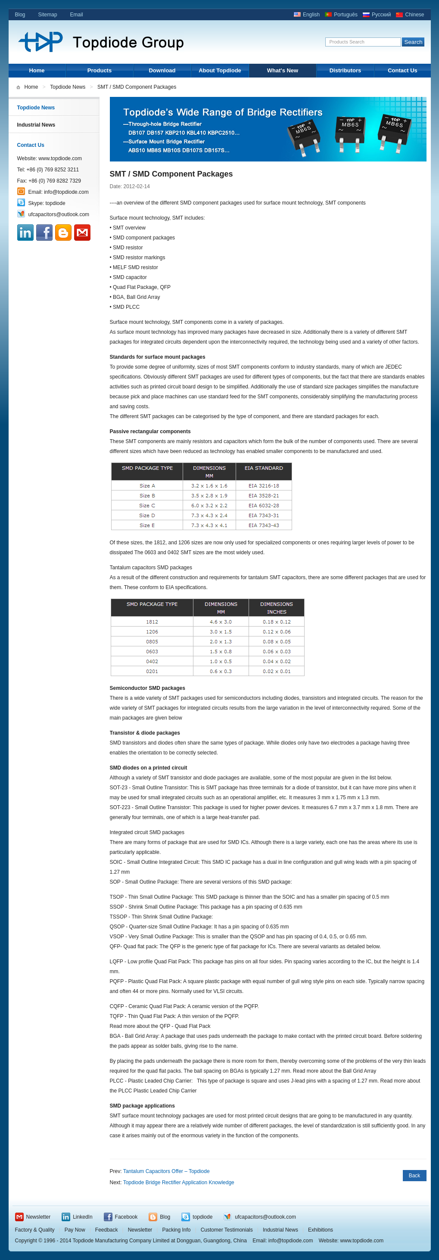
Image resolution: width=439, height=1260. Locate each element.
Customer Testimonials (227, 1230)
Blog (20, 15)
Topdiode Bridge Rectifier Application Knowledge (178, 1182)
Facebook (126, 1217)
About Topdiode (220, 70)
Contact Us (402, 70)
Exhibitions (320, 1230)
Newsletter (38, 1217)
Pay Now (75, 1230)
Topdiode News (67, 87)
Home (36, 70)
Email (76, 15)
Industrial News (36, 125)
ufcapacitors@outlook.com (59, 214)
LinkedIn (82, 1217)
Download (162, 70)
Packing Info (176, 1230)
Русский (381, 15)
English (311, 15)
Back (414, 1176)
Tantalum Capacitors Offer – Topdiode (166, 1171)
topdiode (55, 203)
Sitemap (47, 15)
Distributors (345, 70)
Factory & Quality (35, 1230)
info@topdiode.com (66, 192)
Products (99, 70)
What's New (282, 70)
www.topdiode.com (60, 158)
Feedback (106, 1230)
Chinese (414, 15)
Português (346, 15)
